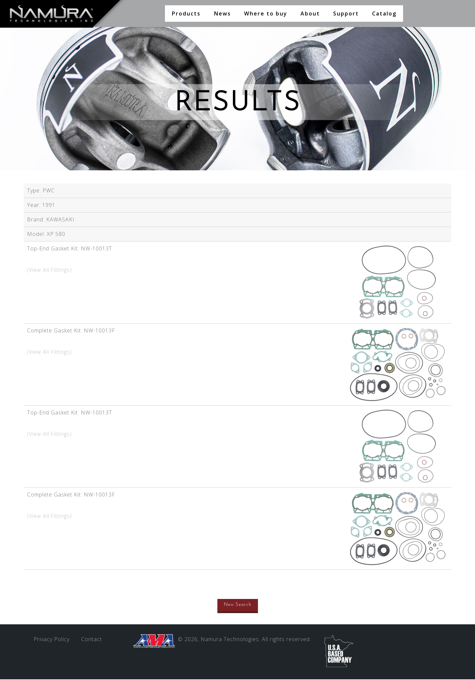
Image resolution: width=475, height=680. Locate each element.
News (222, 13)
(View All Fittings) (49, 270)
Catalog (384, 13)
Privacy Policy (52, 639)
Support (346, 13)
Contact (91, 639)
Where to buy (265, 13)
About (310, 13)
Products (186, 13)
